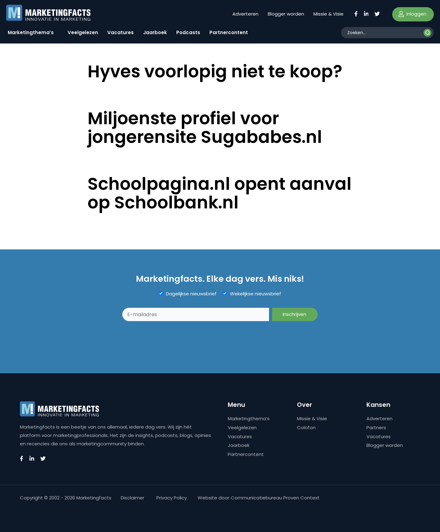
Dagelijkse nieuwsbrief (191, 294)
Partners (376, 427)
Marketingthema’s (31, 32)
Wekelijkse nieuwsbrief (255, 294)
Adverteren (245, 14)
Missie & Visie (328, 14)
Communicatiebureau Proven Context (275, 497)
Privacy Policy (171, 497)
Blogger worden (286, 14)
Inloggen (412, 14)
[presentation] (169, 336)
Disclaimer (132, 497)
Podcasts (188, 32)
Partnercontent (228, 32)
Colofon (306, 427)
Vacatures (120, 32)
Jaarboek (155, 32)
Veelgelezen (83, 32)
